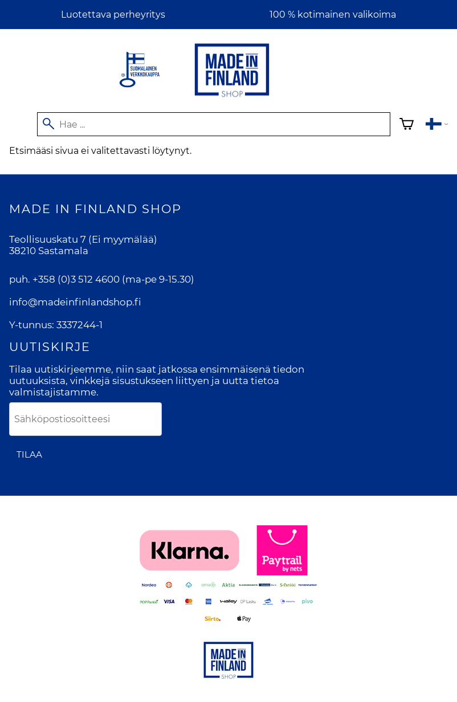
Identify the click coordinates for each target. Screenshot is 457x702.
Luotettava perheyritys (113, 14)
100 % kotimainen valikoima (333, 14)
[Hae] (213, 124)
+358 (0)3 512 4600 (76, 279)
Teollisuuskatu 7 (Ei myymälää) (83, 239)
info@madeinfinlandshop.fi (75, 302)
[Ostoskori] (406, 126)
